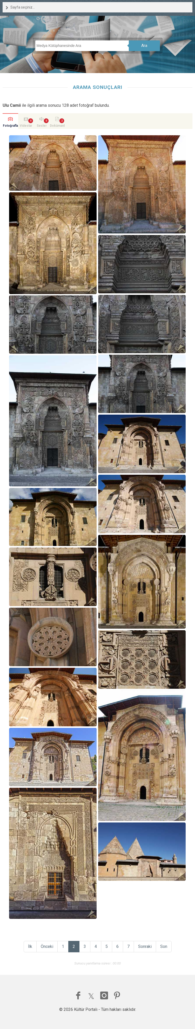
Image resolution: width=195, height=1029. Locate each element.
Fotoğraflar (10, 126)
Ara (144, 45)
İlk (30, 946)
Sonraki (145, 946)
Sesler (42, 125)
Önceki (47, 946)
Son (163, 946)
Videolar (26, 125)
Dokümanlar (57, 126)
